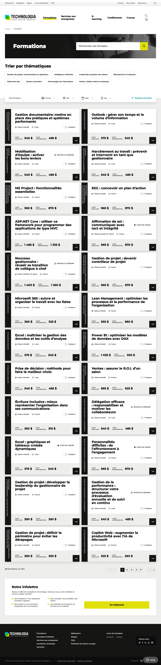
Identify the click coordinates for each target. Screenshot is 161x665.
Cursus (131, 17)
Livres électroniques (42, 3)
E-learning (96, 17)
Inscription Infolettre (45, 637)
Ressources (142, 3)
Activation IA (9, 3)
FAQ (52, 3)
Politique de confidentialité (66, 661)
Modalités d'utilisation (84, 661)
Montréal (110, 637)
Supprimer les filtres (142, 98)
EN (155, 3)
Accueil (7, 29)
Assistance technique (46, 644)
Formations (49, 17)
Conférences (114, 17)
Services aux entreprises (68, 17)
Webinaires (20, 3)
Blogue (29, 3)
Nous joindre (130, 3)
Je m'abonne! (117, 605)
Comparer (69, 127)
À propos (120, 3)
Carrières (40, 647)
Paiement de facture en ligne (83, 644)
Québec (119, 637)
